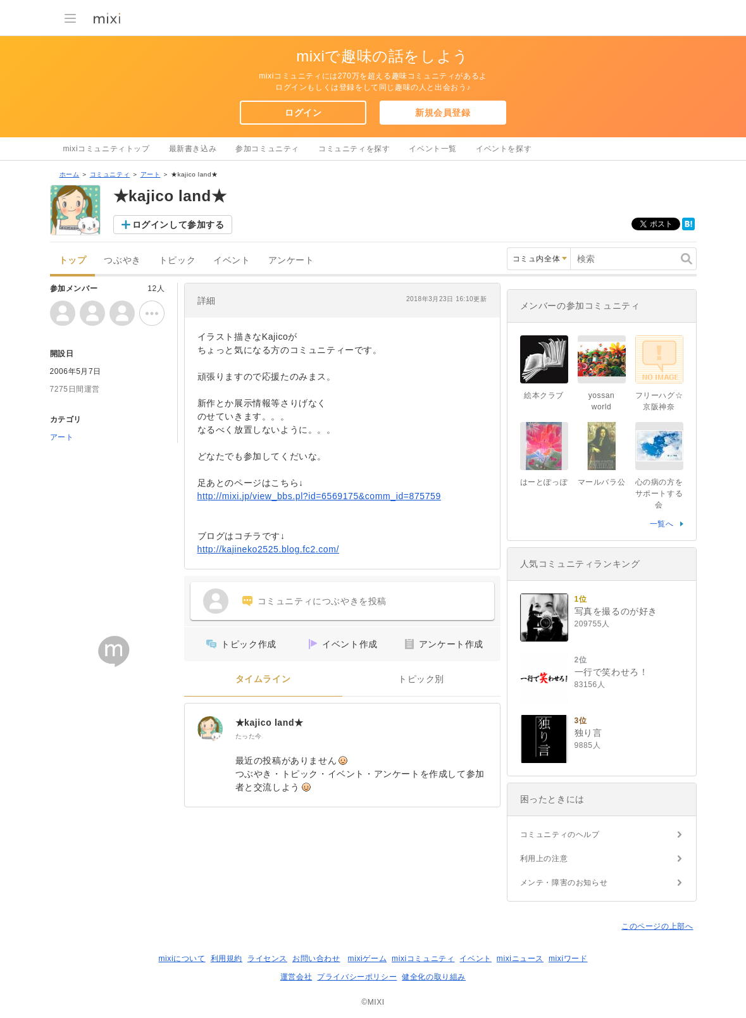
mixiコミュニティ (423, 958)
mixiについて (181, 958)
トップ (73, 260)
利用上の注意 (544, 858)
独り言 (588, 733)
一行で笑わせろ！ (612, 672)
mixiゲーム (367, 958)
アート (150, 174)
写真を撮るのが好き (616, 611)
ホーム (69, 174)
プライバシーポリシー (357, 976)
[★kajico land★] (210, 729)
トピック (177, 260)
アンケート (291, 260)
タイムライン (263, 679)
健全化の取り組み (434, 976)
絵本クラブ (544, 395)
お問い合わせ (316, 958)
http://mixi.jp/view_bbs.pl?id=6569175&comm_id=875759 (319, 496)
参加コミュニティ (267, 148)
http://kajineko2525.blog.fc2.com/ (268, 549)
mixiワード (568, 958)
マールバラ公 (602, 482)
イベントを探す (504, 148)
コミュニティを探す (354, 148)
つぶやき (122, 260)
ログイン (303, 113)
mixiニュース (520, 958)
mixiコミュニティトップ (106, 148)
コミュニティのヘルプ (560, 834)
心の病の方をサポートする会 (659, 493)
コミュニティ (110, 174)
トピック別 (421, 679)
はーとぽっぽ (544, 482)
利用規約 (226, 958)
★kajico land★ (269, 722)
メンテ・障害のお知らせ (564, 882)
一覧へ (662, 523)
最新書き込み (193, 148)
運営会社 (296, 976)
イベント (231, 260)
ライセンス (267, 958)
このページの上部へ (657, 926)
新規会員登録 (443, 113)
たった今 (248, 736)
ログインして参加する (178, 225)
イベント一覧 (433, 148)
